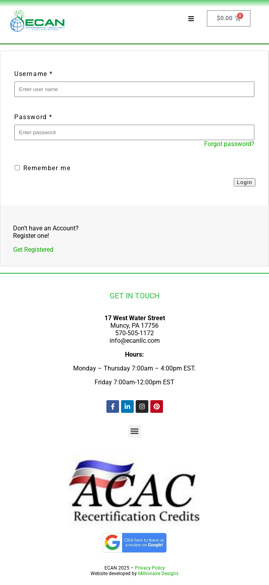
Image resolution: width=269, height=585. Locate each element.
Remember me (42, 168)
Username (33, 74)
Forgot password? (229, 144)
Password (33, 117)
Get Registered (33, 249)
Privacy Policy (150, 568)
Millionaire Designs (158, 573)
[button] (134, 431)
